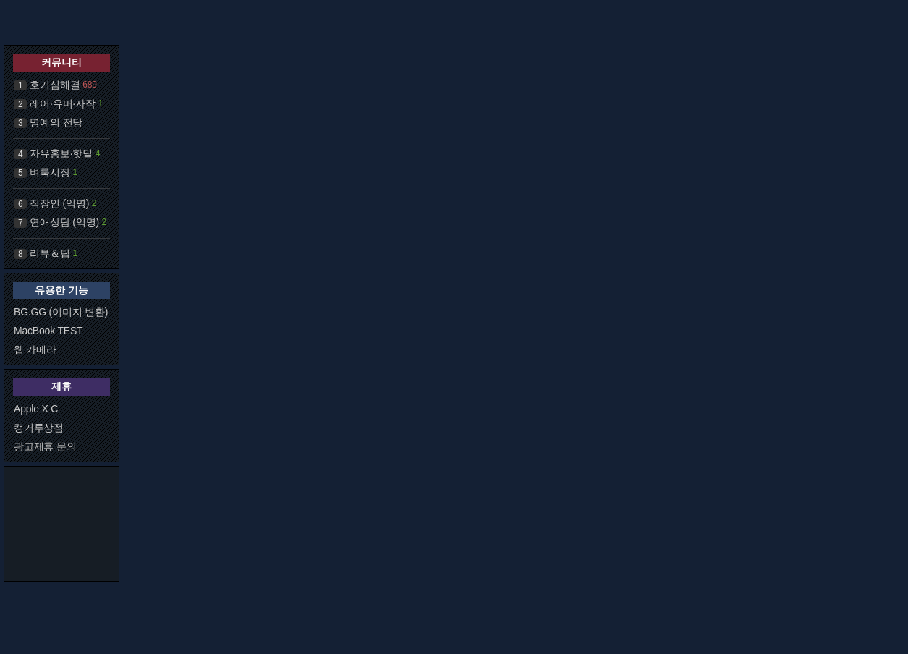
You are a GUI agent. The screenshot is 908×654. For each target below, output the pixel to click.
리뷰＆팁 (49, 253)
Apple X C (36, 409)
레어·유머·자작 (62, 103)
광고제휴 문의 (45, 446)
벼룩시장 (49, 172)
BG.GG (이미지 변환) (61, 312)
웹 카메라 (35, 349)
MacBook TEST (48, 330)
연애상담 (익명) (64, 222)
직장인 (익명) (59, 203)
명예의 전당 (56, 122)
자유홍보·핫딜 (61, 153)
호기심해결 (55, 84)
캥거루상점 (39, 427)
